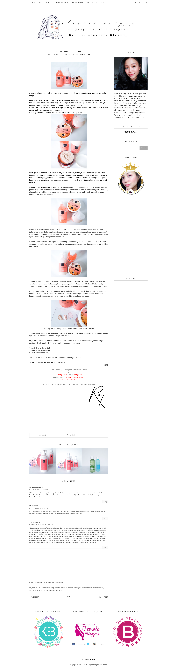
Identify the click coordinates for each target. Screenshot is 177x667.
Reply (105, 502)
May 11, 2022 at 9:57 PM (38, 508)
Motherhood (62, 3)
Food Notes (77, 3)
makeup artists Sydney (39, 497)
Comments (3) (42, 435)
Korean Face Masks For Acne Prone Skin (69, 514)
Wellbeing (92, 3)
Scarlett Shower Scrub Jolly (40, 348)
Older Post (103, 597)
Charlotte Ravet (36, 487)
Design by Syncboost (100, 665)
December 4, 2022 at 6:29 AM (41, 525)
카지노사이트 (40, 534)
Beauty (49, 3)
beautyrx (33, 506)
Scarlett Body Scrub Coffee (39, 350)
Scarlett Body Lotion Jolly (39, 353)
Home (32, 3)
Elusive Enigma (88, 665)
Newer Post (34, 597)
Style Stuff (106, 3)
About (40, 3)
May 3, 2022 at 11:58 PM (39, 489)
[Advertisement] (131, 236)
